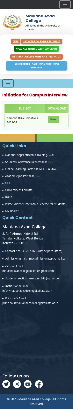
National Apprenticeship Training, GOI (29, 155)
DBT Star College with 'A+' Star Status (36, 56)
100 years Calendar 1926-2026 (41, 41)
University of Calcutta (19, 190)
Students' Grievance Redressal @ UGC (29, 162)
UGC (8, 183)
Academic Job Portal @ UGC (22, 176)
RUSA (8, 197)
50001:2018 (52, 64)
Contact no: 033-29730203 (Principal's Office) (33, 251)
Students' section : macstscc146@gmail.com (33, 278)
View (53, 119)
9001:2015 (36, 67)
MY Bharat (11, 211)
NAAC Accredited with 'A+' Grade (36, 48)
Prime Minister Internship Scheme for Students (35, 204)
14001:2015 (38, 64)
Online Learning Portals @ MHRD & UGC (31, 169)
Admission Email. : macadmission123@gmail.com (36, 258)
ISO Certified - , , (36, 65)
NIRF (15, 41)
